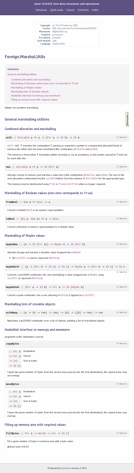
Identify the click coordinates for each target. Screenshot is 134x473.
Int (15, 361)
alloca (81, 149)
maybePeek (12, 287)
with (9, 137)
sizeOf (50, 178)
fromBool (12, 202)
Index (95, 10)
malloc (91, 175)
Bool (40, 202)
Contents (83, 10)
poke (93, 149)
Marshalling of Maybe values (26, 87)
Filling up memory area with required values (34, 99)
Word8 (42, 433)
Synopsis (124, 111)
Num (26, 202)
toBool (10, 218)
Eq (23, 218)
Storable (23, 137)
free (52, 184)
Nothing (54, 257)
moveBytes (12, 384)
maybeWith (12, 266)
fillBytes (12, 433)
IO (61, 137)
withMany (12, 312)
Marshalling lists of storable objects (30, 91)
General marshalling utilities (22, 74)
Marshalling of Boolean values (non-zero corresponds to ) (44, 83)
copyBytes (12, 343)
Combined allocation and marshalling (30, 79)
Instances (41, 10)
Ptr (49, 137)
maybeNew (12, 244)
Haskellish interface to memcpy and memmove (35, 95)
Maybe (58, 244)
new (8, 167)
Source (70, 10)
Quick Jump (56, 10)
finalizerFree (68, 184)
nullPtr (21, 257)
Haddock (66, 468)
